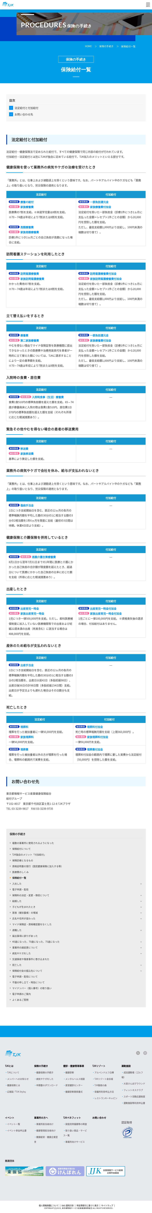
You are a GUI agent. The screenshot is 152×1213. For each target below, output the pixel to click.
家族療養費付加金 (100, 207)
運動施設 (126, 1066)
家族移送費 (27, 454)
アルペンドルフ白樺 (104, 1072)
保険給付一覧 (128, 46)
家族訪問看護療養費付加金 (106, 279)
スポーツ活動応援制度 (134, 1096)
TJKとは (9, 1066)
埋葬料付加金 (95, 727)
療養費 (24, 335)
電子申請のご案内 (21, 994)
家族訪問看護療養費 (32, 279)
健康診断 (69, 1072)
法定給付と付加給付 (26, 108)
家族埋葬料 (27, 737)
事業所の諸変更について (25, 947)
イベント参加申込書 (16, 1130)
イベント (9, 1117)
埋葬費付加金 (95, 749)
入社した (17, 883)
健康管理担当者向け (46, 1130)
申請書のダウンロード (47, 1085)
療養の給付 (27, 202)
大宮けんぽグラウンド (134, 1083)
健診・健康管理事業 (73, 1066)
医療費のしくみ (20, 872)
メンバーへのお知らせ (18, 1078)
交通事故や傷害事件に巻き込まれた (30, 959)
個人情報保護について (49, 1205)
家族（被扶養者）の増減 (25, 912)
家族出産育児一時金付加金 (106, 613)
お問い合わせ (99, 1117)
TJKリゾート (98, 1066)
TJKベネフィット (72, 1117)
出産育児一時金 (29, 608)
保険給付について (21, 848)
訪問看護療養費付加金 (103, 274)
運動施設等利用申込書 (134, 1103)
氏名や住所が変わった (23, 918)
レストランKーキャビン (105, 1098)
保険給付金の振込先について (27, 970)
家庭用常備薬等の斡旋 (76, 1124)
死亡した (17, 964)
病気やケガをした (21, 953)
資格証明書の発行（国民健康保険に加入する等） (37, 866)
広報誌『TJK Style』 (17, 1091)
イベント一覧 (13, 1124)
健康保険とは (13, 1085)
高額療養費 (27, 227)
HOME (88, 46)
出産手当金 (27, 665)
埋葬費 (24, 749)
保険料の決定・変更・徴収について (30, 895)
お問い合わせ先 (24, 114)
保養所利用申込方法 (104, 1091)
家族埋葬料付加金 (97, 737)
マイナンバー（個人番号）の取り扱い (32, 988)
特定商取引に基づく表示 (87, 1205)
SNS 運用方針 (68, 1205)
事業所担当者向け (44, 1124)
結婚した (17, 901)
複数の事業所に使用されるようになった (33, 843)
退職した (17, 930)
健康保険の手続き (44, 1072)
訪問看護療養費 (29, 274)
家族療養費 (27, 207)
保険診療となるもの (22, 860)
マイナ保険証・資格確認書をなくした (32, 924)
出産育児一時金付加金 (103, 608)
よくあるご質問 (20, 999)
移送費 (24, 449)
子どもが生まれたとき (23, 906)
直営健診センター (74, 1085)
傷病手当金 (27, 505)
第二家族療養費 (29, 340)
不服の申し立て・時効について (28, 982)
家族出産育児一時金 (32, 613)
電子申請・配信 (20, 889)
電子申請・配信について (25, 976)
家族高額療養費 (29, 232)
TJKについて (13, 1072)
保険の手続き (106, 46)
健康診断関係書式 (74, 1091)
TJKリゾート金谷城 (103, 1078)
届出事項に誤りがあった (25, 935)
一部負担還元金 (99, 202)
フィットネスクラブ (133, 1090)
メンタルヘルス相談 (75, 1078)
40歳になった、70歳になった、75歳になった (36, 941)
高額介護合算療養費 (44, 557)
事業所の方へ (41, 1117)
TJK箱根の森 (100, 1085)
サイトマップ (107, 1205)
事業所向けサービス (75, 1141)
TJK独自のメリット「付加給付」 (29, 854)
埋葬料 (24, 727)
